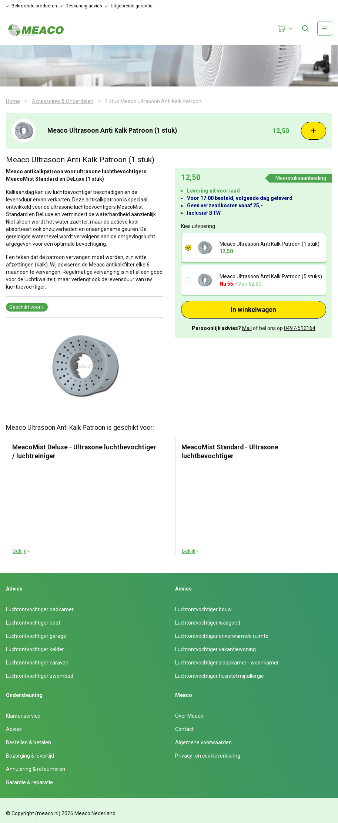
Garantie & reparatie (29, 782)
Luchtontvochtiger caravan (37, 663)
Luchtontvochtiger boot (33, 623)
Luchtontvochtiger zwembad (39, 676)
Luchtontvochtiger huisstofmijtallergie (219, 676)
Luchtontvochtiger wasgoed (207, 623)
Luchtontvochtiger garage (36, 636)
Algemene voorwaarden (203, 742)
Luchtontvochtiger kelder (35, 649)
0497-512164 (299, 328)
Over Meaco (189, 716)
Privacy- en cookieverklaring (207, 756)
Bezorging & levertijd (30, 756)
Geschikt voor (26, 307)
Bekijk (21, 551)
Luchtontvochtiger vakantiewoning (215, 649)
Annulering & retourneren (35, 769)
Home (13, 101)
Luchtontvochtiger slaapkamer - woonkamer (227, 663)
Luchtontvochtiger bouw (203, 609)
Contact (184, 729)
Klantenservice (23, 716)
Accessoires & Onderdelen (62, 101)
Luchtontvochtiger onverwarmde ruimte (221, 636)
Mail (247, 328)
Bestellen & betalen (28, 742)
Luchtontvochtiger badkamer (40, 609)
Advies (14, 729)
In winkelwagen (253, 309)
